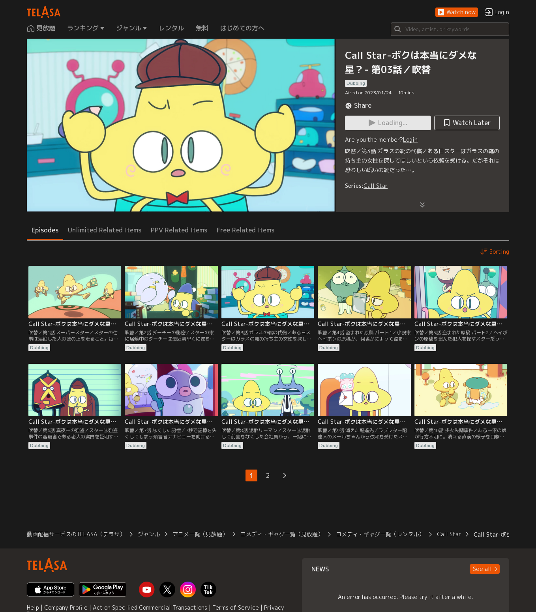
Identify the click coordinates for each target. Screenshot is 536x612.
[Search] (450, 29)
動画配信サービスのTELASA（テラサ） (76, 534)
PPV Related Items (179, 230)
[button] (456, 12)
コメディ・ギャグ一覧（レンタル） (380, 534)
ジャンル (149, 534)
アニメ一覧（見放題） (200, 534)
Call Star (376, 185)
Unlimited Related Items (104, 230)
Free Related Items (245, 230)
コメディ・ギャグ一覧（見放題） (281, 534)
